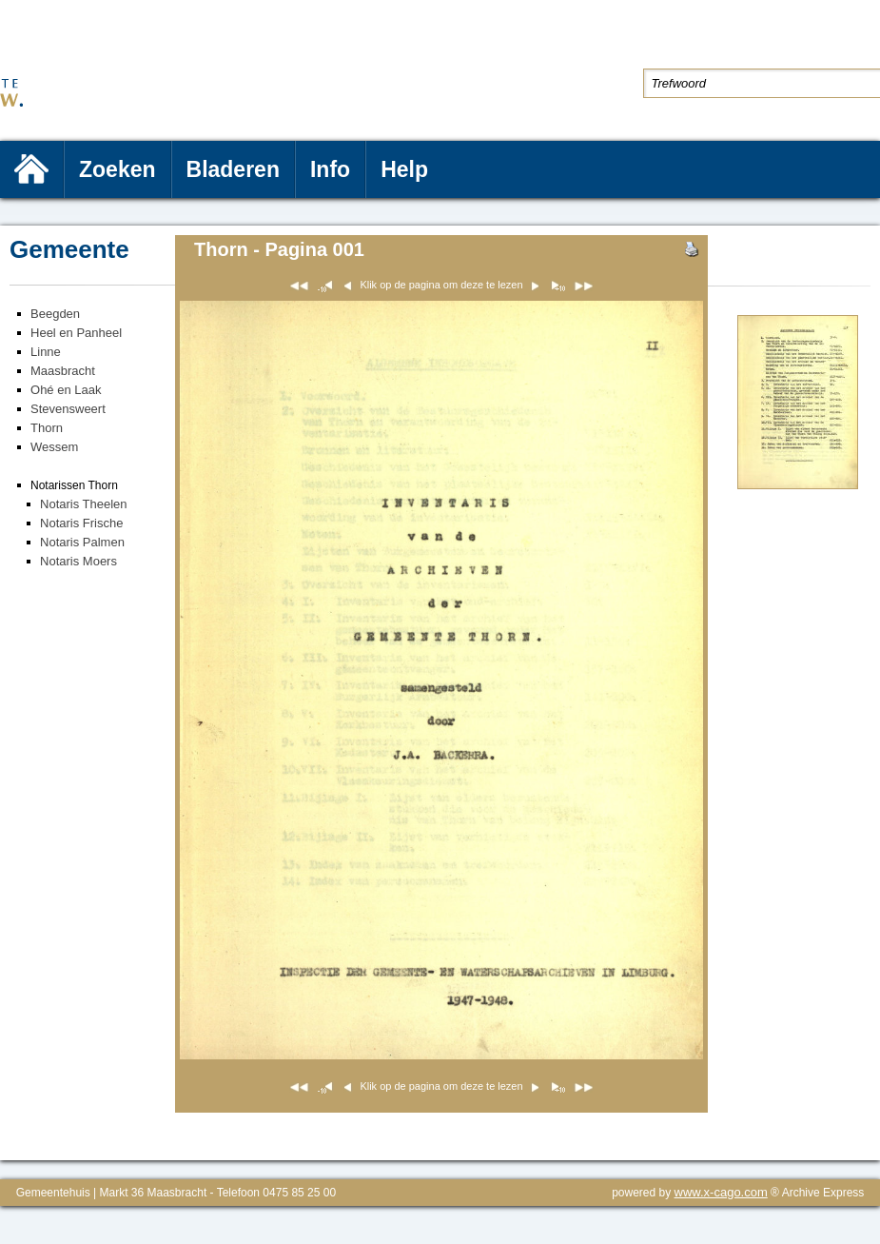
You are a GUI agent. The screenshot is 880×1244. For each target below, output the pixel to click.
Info (330, 169)
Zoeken (117, 169)
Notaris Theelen (83, 504)
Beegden (55, 313)
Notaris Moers (78, 561)
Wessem (54, 447)
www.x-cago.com (721, 1192)
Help (404, 169)
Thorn (46, 428)
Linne (45, 352)
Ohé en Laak (65, 390)
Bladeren (233, 169)
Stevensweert (68, 409)
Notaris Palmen (82, 542)
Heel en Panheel (76, 333)
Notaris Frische (81, 523)
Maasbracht (62, 371)
